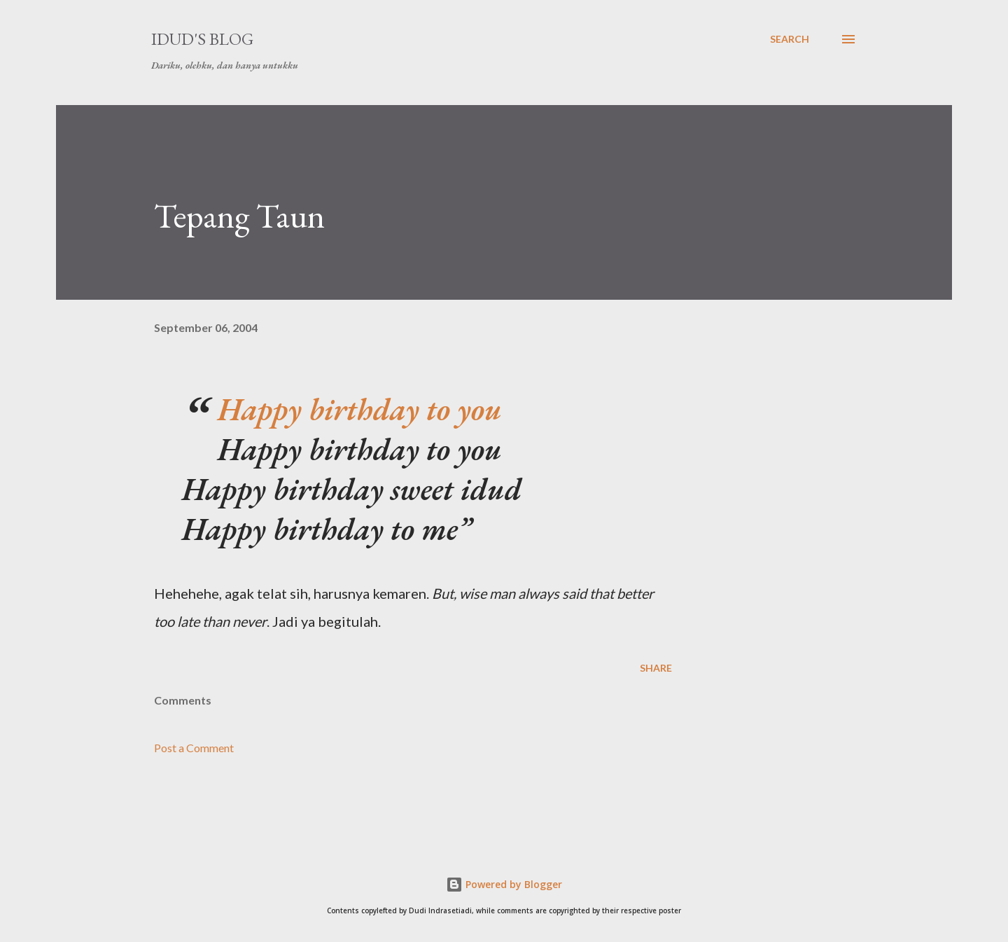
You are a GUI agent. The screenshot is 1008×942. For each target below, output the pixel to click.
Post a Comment (194, 747)
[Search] (789, 39)
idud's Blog (202, 39)
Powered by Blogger (504, 884)
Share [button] (656, 668)
